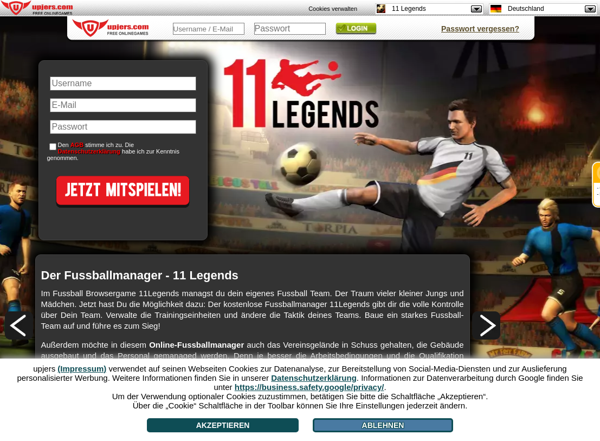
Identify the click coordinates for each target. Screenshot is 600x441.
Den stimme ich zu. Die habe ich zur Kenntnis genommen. (113, 151)
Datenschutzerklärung (89, 151)
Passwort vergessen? (480, 28)
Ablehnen (383, 425)
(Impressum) (81, 368)
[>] (486, 325)
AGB (76, 145)
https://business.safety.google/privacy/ (309, 387)
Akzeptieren (223, 425)
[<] (19, 325)
